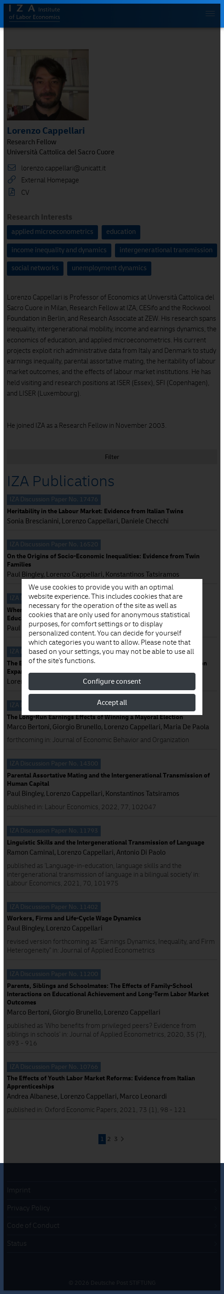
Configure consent (112, 681)
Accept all (112, 702)
